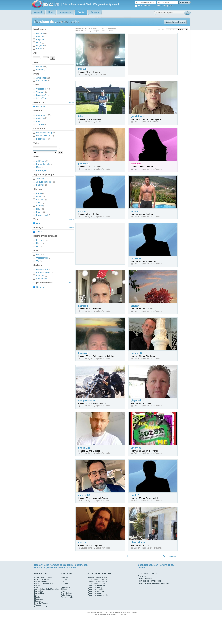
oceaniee (136, 163)
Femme (41, 69)
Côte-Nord (38, 585)
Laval (36, 595)
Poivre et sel (43, 215)
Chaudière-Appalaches (43, 583)
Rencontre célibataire (96, 591)
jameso (135, 211)
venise (82, 211)
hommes (54, 565)
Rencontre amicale (95, 587)
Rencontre (150, 565)
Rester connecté (144, 5)
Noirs (40, 196)
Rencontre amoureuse (97, 585)
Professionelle (44, 272)
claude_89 (84, 495)
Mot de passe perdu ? (165, 6)
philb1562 (83, 163)
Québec (64, 579)
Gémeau (40, 287)
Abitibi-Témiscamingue (43, 577)
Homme (41, 66)
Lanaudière (38, 591)
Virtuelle (41, 124)
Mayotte (41, 45)
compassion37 (86, 400)
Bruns (40, 193)
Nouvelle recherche (175, 22)
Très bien (42, 178)
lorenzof (83, 353)
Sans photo (43, 80)
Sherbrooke (65, 587)
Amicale (41, 118)
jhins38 (82, 68)
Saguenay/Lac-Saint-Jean (44, 607)
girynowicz (137, 400)
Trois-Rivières (66, 593)
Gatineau (64, 583)
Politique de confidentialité (150, 581)
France (40, 36)
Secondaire (43, 278)
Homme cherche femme (97, 577)
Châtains (41, 199)
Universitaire (44, 269)
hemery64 (136, 353)
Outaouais (38, 605)
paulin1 (135, 495)
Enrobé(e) (42, 170)
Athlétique (42, 161)
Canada (41, 33)
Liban (40, 42)
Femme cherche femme (97, 583)
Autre (40, 121)
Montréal (37, 601)
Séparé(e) (42, 98)
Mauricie (37, 597)
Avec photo (43, 78)
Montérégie (38, 599)
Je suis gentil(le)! (46, 182)
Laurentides (39, 593)
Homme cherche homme (98, 581)
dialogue (52, 567)
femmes (71, 565)
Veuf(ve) (41, 92)
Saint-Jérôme (66, 595)
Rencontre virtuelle (95, 589)
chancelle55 (138, 542)
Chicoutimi (65, 589)
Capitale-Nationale (41, 581)
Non (40, 243)
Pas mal (41, 185)
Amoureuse (43, 115)
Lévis (63, 591)
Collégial (41, 275)
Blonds (40, 205)
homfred (83, 305)
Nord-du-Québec (41, 603)
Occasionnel (43, 258)
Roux (40, 209)
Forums (163, 565)
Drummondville (67, 597)
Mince (40, 167)
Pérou (40, 49)
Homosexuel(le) (45, 136)
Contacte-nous (145, 578)
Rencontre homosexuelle (98, 595)
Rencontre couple (95, 593)
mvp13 (82, 542)
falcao (81, 116)
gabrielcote (137, 116)
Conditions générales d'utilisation (153, 583)
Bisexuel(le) (43, 139)
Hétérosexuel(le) (45, 132)
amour (61, 567)
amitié (72, 567)
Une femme (41, 106)
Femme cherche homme (97, 579)
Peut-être (42, 240)
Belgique (41, 39)
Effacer (71, 102)
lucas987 (136, 258)
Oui (39, 246)
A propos (142, 576)
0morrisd (136, 447)
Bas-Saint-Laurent (41, 579)
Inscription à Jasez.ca (148, 573)
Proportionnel (44, 164)
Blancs (40, 212)
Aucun (39, 232)
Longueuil (65, 585)
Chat (140, 565)
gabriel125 (84, 447)
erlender (135, 305)
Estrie (36, 587)
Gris (38, 223)
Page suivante (169, 556)
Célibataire (43, 89)
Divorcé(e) (42, 95)
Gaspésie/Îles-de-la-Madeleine (46, 589)
